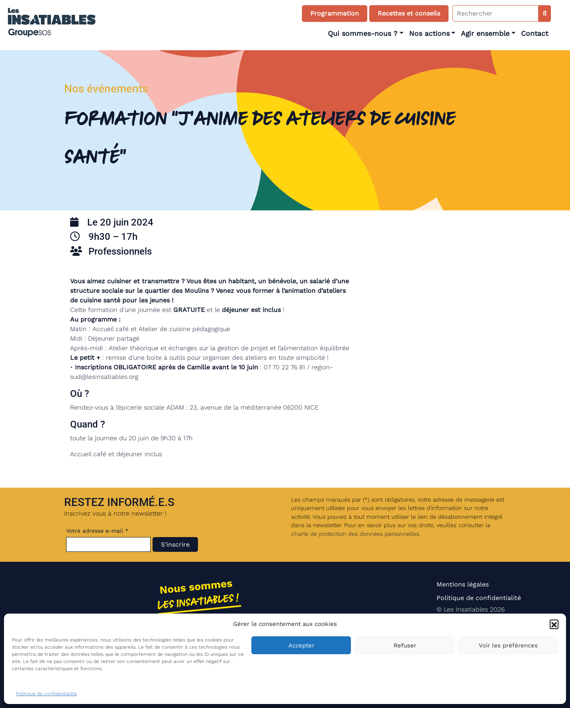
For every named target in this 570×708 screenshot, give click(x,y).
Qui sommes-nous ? (363, 33)
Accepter (301, 645)
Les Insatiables (466, 609)
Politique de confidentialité (46, 693)
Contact (534, 33)
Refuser (405, 645)
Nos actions (429, 33)
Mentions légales (463, 584)
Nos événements (106, 88)
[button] (554, 624)
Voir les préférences (508, 645)
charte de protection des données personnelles (355, 534)
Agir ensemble (485, 33)
